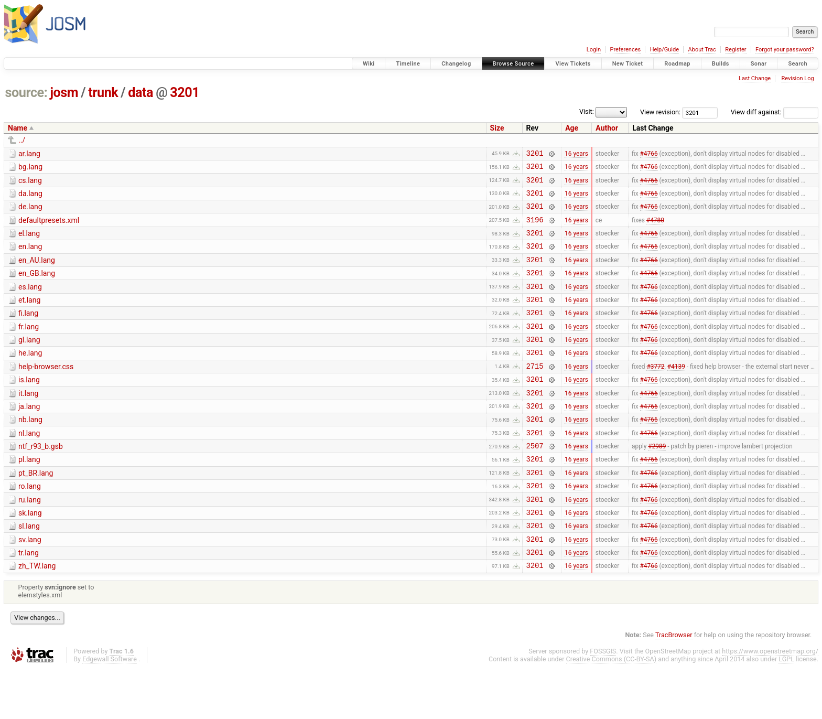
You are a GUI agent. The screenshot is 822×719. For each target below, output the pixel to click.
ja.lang (29, 436)
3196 (535, 229)
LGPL (786, 709)
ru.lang (29, 540)
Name (17, 128)
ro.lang (29, 525)
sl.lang (29, 570)
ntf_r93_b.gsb (40, 481)
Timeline (408, 63)
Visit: (586, 111)
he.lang (30, 376)
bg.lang (30, 168)
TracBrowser (674, 685)
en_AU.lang (36, 273)
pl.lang (29, 495)
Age (571, 128)
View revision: (660, 112)
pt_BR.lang (35, 511)
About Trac (702, 49)
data (140, 92)
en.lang (30, 257)
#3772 (655, 392)
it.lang (28, 421)
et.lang (29, 317)
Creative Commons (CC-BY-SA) (611, 709)
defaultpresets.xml (48, 228)
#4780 (655, 228)
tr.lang (28, 600)
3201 (184, 92)
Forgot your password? (784, 49)
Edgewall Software (109, 709)
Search (797, 63)
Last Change (755, 78)
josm (64, 92)
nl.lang (29, 466)
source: (26, 92)
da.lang (30, 198)
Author (607, 128)
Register (735, 49)
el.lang (29, 243)
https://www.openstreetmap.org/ (770, 701)
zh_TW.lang (37, 614)
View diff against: (774, 112)
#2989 (657, 482)
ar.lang (29, 153)
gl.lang (29, 362)
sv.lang (29, 585)
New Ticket (627, 63)
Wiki (369, 63)
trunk (103, 92)
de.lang (30, 213)
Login (594, 49)
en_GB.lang (36, 287)
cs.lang (30, 183)
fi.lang (28, 332)
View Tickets (572, 63)
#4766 (649, 154)
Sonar (759, 63)
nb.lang (30, 451)
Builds (720, 63)
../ (21, 140)
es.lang (30, 302)
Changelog (456, 63)
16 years (576, 154)
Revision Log (797, 78)
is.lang (29, 406)
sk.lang (30, 555)
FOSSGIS (603, 701)
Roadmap (677, 63)
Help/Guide (664, 49)
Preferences (625, 49)
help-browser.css (45, 392)
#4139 (676, 392)
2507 (535, 482)
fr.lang (28, 347)
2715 (535, 393)
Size (497, 128)
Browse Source (513, 63)
